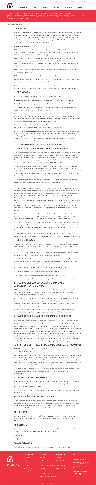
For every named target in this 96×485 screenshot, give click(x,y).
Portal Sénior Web (45, 463)
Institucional (23, 7)
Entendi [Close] (83, 16)
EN (50, 1)
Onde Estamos (60, 465)
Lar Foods (45, 7)
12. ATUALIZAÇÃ (22, 443)
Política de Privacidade (21, 18)
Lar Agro (34, 7)
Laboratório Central (45, 473)
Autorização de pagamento (48, 465)
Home (8, 24)
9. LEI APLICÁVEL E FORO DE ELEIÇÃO (34, 397)
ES (47, 1)
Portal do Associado (46, 460)
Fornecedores (44, 471)
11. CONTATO (20, 425)
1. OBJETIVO (20, 29)
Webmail (42, 457)
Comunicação (68, 7)
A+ (41, 1)
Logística (42, 468)
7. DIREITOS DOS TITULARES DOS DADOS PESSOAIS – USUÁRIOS (47, 345)
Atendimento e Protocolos (48, 476)
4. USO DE (24, 240)
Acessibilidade (25, 1)
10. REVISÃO (20, 412)
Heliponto (59, 463)
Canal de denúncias (62, 468)
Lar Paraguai (58, 1)
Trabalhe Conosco (61, 460)
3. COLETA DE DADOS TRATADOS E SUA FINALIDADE (41, 149)
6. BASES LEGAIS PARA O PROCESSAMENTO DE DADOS (43, 316)
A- (38, 1)
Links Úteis (83, 1)
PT (45, 1)
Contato (79, 7)
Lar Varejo (56, 7)
